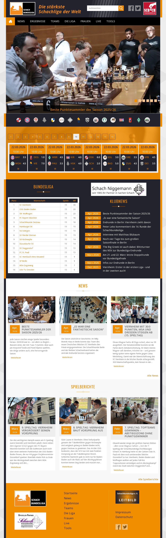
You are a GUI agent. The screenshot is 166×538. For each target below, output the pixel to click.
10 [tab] (76, 136)
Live (98, 21)
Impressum (123, 512)
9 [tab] (68, 136)
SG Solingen (25, 231)
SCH (91, 163)
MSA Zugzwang (26, 265)
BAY (17, 157)
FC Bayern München (28, 218)
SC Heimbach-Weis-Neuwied (32, 256)
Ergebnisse (37, 21)
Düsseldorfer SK (26, 243)
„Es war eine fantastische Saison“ (121, 217)
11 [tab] (83, 136)
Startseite (10, 21)
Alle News (152, 375)
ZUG (128, 163)
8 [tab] (61, 136)
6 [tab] (155, 100)
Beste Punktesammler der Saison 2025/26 (83, 109)
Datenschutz (124, 517)
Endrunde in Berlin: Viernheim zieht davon (127, 222)
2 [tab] (139, 100)
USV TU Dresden (27, 269)
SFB (147, 157)
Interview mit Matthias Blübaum (121, 234)
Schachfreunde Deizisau (30, 222)
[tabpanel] (83, 69)
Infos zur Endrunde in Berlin (119, 262)
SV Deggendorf (26, 248)
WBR (54, 157)
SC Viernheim (25, 205)
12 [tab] (91, 136)
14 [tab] (105, 136)
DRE (128, 157)
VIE (35, 163)
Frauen (86, 21)
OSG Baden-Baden (28, 209)
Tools (110, 21)
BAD (110, 163)
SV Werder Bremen (28, 235)
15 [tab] (112, 136)
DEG (36, 157)
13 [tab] (98, 136)
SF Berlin (23, 261)
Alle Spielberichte (148, 479)
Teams (55, 21)
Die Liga (70, 21)
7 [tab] (54, 136)
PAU (54, 163)
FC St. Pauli (24, 252)
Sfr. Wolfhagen (26, 213)
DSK (91, 157)
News (21, 21)
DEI (146, 163)
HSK (73, 163)
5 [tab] (151, 100)
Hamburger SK (26, 226)
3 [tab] (143, 100)
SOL (110, 157)
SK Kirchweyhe (26, 239)
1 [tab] (135, 100)
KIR (72, 157)
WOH (18, 163)
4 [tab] (147, 100)
